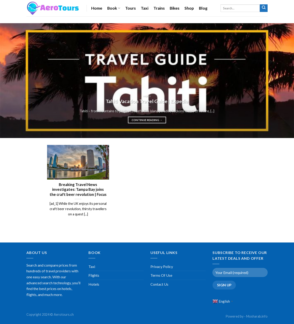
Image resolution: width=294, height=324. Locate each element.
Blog (203, 8)
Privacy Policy (161, 266)
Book (113, 8)
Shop (189, 8)
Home (96, 8)
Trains (159, 8)
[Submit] (264, 8)
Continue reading (147, 120)
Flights (93, 275)
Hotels (93, 284)
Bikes (174, 8)
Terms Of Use (161, 275)
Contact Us (159, 284)
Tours (130, 8)
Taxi (144, 8)
